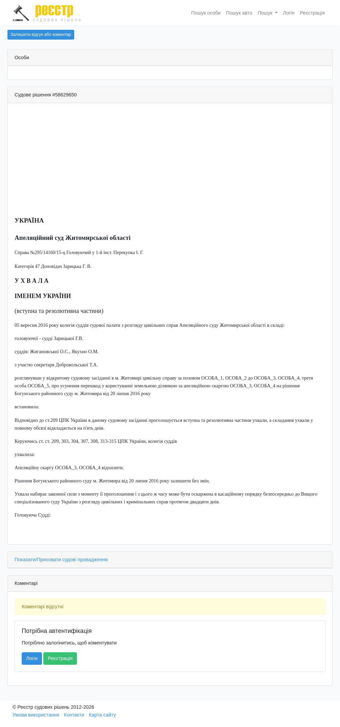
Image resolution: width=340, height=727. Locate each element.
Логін (289, 13)
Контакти (74, 715)
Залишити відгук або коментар (40, 34)
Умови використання (36, 715)
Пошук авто (239, 13)
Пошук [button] (266, 13)
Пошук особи (206, 13)
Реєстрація (312, 13)
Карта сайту (102, 715)
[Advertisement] (170, 162)
